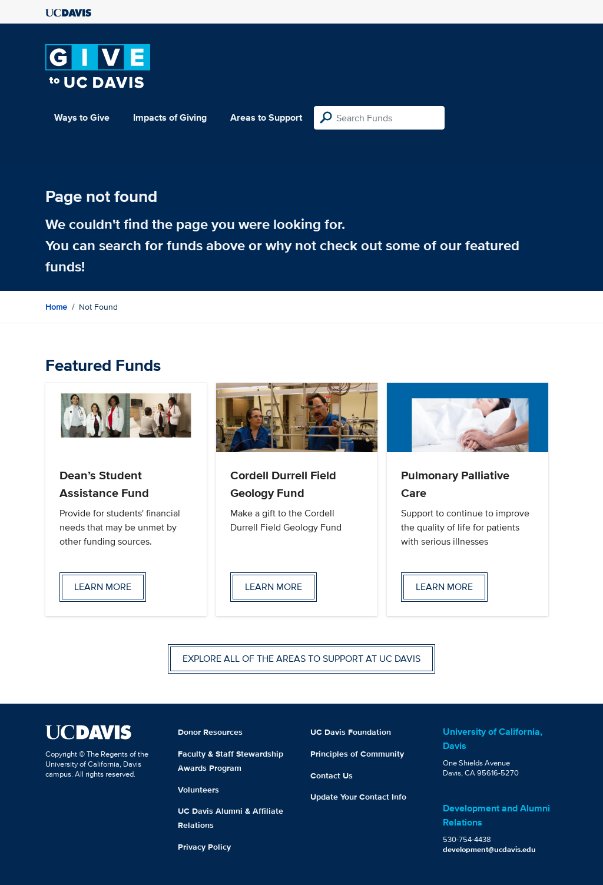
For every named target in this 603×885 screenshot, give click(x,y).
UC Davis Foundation (350, 732)
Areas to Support (266, 117)
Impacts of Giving (170, 117)
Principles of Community (357, 754)
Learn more (102, 587)
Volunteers (198, 789)
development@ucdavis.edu (489, 849)
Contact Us (331, 775)
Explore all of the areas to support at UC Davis (301, 658)
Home (56, 307)
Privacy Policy (204, 847)
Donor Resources (210, 732)
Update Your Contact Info (358, 797)
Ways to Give (82, 117)
